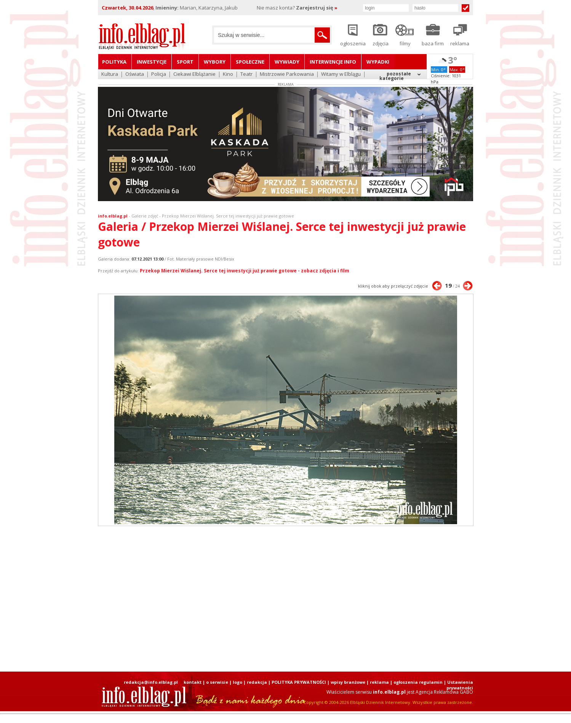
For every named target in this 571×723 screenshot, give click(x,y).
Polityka (114, 61)
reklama (379, 682)
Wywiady (287, 61)
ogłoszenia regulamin (418, 682)
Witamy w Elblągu (341, 74)
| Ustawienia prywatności (458, 685)
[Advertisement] (286, 599)
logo (237, 682)
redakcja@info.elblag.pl (151, 682)
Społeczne (250, 61)
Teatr (246, 74)
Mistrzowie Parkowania (287, 74)
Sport (185, 61)
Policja (158, 74)
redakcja (257, 682)
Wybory (215, 61)
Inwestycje (151, 61)
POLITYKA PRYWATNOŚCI (299, 682)
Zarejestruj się (316, 7)
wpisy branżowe (348, 682)
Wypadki (377, 61)
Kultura (109, 74)
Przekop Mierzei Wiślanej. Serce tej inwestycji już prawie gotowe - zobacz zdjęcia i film (244, 270)
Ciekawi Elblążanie (194, 74)
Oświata (134, 74)
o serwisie (217, 682)
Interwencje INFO (333, 61)
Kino (228, 74)
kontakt (193, 682)
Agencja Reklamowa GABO (444, 692)
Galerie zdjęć (144, 216)
